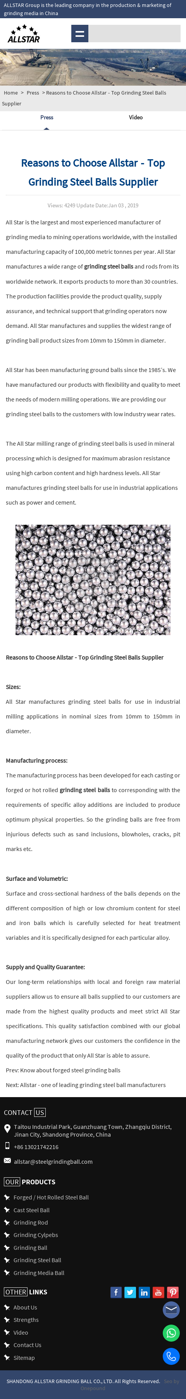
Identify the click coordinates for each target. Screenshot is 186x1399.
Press (33, 93)
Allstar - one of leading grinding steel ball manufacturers (92, 1084)
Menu (79, 33)
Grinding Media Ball (39, 1272)
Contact (25, 1112)
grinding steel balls (108, 266)
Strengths (26, 1319)
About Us (25, 1307)
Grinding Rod (31, 1222)
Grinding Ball (30, 1247)
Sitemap (24, 1357)
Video (136, 117)
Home (11, 93)
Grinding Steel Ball (37, 1259)
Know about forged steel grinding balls (70, 1069)
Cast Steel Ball (32, 1209)
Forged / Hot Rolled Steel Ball (51, 1197)
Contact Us (27, 1344)
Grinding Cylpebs (36, 1234)
